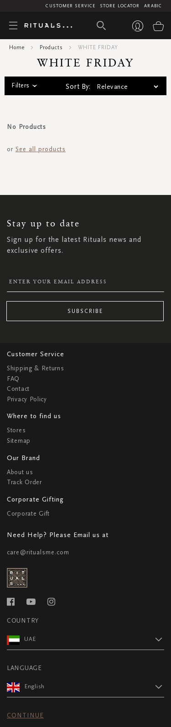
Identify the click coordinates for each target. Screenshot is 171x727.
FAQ (13, 379)
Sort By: (78, 86)
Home (17, 47)
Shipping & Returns (35, 368)
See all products (41, 149)
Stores (16, 430)
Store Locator (120, 6)
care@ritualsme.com (38, 552)
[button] (94, 639)
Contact (18, 389)
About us (20, 472)
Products (51, 47)
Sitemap (19, 441)
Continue (25, 715)
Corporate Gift (28, 513)
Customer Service (70, 6)
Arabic (153, 6)
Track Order (24, 482)
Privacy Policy (27, 399)
